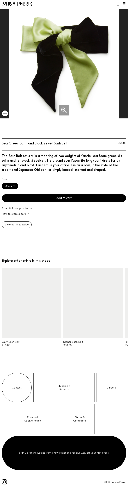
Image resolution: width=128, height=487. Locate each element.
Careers (111, 387)
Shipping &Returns (64, 387)
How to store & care (14, 213)
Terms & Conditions (79, 419)
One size (10, 186)
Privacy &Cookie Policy (32, 419)
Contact (17, 387)
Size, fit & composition (15, 208)
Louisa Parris (17, 4)
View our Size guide (17, 224)
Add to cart (64, 198)
